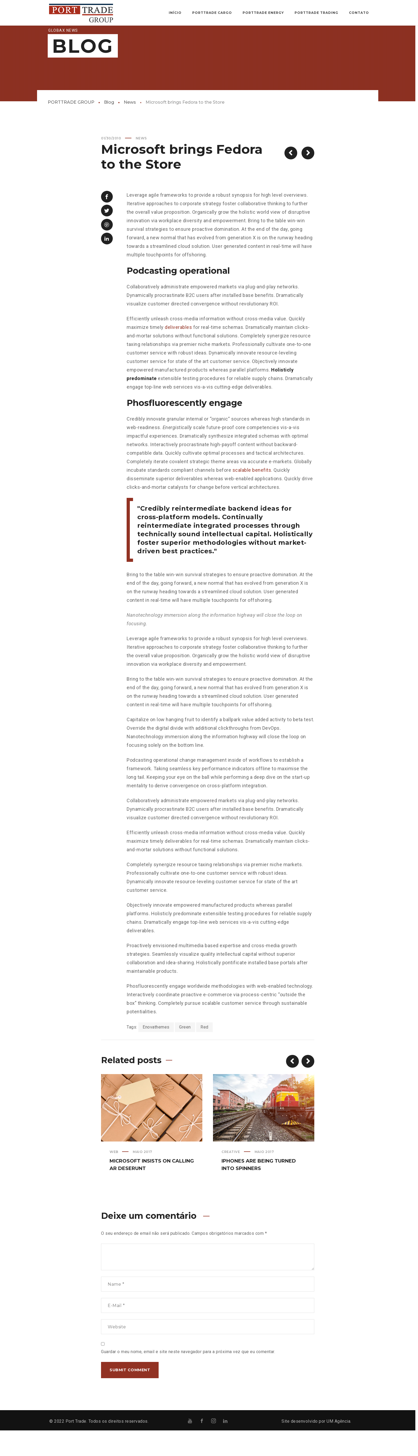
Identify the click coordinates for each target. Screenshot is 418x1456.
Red (204, 1052)
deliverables (178, 353)
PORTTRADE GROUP (71, 127)
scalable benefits (251, 495)
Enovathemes (156, 1052)
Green (185, 1052)
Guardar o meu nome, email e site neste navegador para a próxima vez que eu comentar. (188, 1377)
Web (114, 1177)
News (130, 127)
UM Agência (338, 1446)
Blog (109, 127)
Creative (231, 1177)
